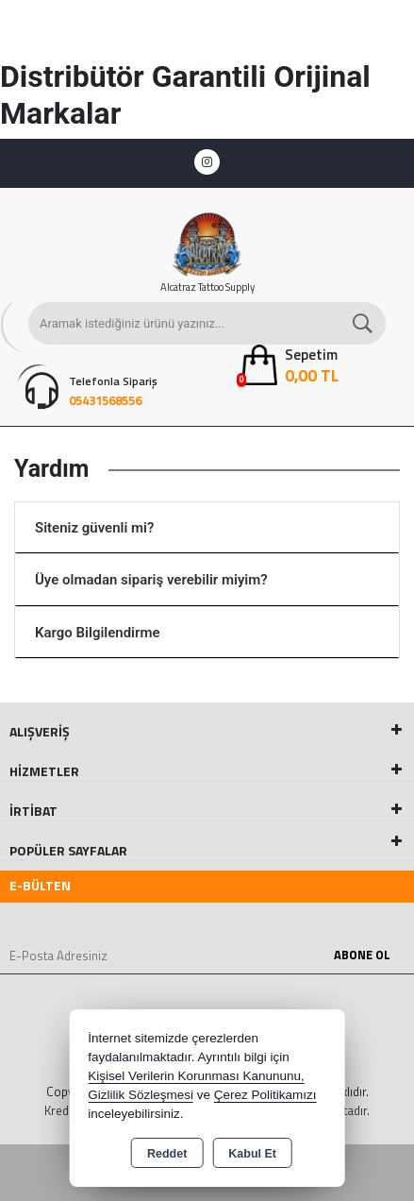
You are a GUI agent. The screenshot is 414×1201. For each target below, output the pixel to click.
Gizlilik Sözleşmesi (140, 1095)
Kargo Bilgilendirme (97, 632)
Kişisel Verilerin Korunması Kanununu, (196, 1076)
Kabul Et (252, 1153)
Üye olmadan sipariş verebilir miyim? (151, 579)
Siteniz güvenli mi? (94, 527)
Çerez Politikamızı (265, 1095)
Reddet (167, 1153)
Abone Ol (362, 954)
